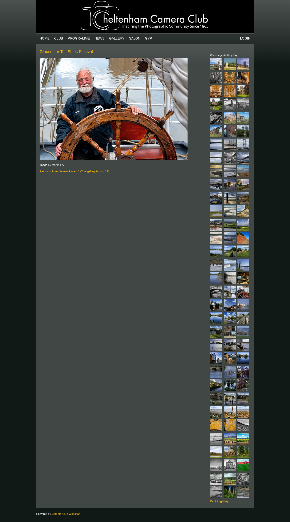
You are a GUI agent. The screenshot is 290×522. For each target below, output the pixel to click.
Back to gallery (219, 501)
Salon (134, 38)
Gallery (116, 38)
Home (45, 38)
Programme (79, 38)
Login (245, 38)
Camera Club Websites (66, 513)
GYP (148, 38)
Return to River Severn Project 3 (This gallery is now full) (74, 171)
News (99, 38)
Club (58, 38)
